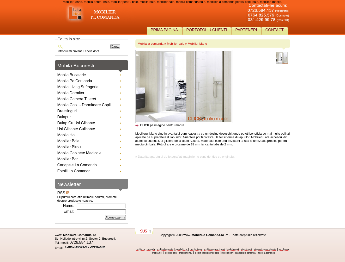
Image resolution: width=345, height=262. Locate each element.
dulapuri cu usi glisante (265, 249)
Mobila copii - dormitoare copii (84, 105)
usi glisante (284, 249)
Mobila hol (66, 135)
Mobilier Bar (67, 159)
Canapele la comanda (77, 165)
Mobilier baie (175, 43)
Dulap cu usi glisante (76, 123)
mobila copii (233, 249)
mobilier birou (185, 253)
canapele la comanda (245, 253)
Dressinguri (67, 111)
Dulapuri (64, 117)
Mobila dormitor (71, 93)
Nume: (68, 206)
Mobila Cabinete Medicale (79, 153)
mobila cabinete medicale (207, 253)
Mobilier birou (69, 147)
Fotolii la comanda (74, 171)
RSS (63, 193)
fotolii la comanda (266, 253)
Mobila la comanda (150, 43)
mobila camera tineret (214, 249)
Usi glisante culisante (76, 129)
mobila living (181, 249)
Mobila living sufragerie (78, 87)
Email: (69, 211)
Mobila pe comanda (74, 81)
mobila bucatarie (165, 249)
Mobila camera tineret (76, 99)
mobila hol (157, 253)
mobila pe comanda (145, 249)
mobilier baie (170, 253)
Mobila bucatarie (71, 75)
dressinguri (246, 249)
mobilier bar (227, 253)
